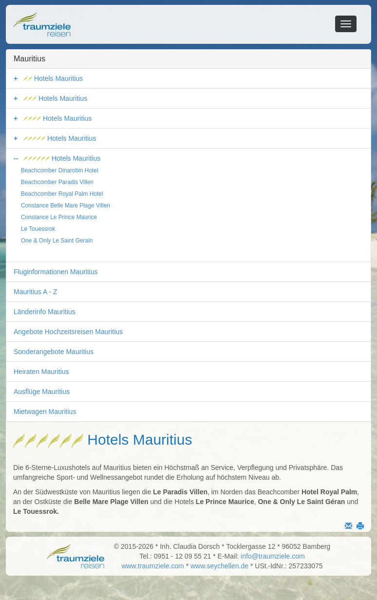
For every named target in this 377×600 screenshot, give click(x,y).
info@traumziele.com (273, 556)
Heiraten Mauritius (41, 371)
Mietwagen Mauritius (45, 411)
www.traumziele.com (152, 566)
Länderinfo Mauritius (44, 312)
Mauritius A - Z (35, 292)
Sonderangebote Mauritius (54, 352)
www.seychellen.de (219, 566)
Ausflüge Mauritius (42, 391)
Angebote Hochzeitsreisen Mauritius (68, 332)
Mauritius (29, 59)
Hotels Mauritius (53, 78)
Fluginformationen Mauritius (56, 272)
